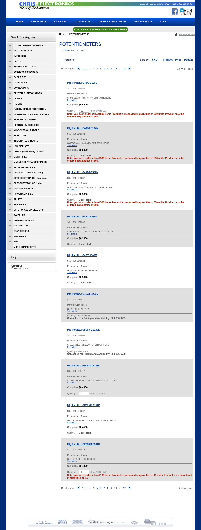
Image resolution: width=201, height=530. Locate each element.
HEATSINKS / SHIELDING (26, 125)
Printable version (187, 34)
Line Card (60, 21)
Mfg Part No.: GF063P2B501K (83, 444)
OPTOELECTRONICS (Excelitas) (30, 178)
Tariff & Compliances (112, 21)
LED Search (38, 21)
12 (124, 68)
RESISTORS (20, 204)
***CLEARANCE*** (23, 51)
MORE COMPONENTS (25, 247)
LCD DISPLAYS (21, 146)
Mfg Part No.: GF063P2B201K (83, 405)
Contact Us (16, 266)
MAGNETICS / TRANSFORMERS (30, 162)
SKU (154, 59)
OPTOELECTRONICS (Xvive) (28, 172)
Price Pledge (143, 21)
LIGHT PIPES (20, 157)
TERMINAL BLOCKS (24, 220)
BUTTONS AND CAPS (25, 66)
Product (168, 59)
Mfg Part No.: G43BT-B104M (82, 128)
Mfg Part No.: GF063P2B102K (83, 329)
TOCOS (66, 50)
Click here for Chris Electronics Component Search (100, 29)
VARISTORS (20, 236)
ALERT (164, 21)
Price (178, 59)
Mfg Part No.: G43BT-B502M (82, 172)
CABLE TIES (20, 77)
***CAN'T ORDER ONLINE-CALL (30, 45)
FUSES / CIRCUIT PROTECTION (30, 109)
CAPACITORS (21, 82)
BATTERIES (20, 56)
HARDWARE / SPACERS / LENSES (31, 114)
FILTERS (18, 104)
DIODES (18, 98)
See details (72, 100)
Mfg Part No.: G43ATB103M (82, 83)
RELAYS (18, 199)
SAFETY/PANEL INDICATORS (29, 210)
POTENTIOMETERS (24, 188)
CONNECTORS (21, 88)
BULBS (17, 61)
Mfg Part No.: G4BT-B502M (82, 255)
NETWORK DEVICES (24, 167)
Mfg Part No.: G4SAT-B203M (82, 294)
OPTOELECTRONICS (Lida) (28, 183)
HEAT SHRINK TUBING (25, 119)
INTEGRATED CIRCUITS (26, 141)
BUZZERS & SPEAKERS (26, 72)
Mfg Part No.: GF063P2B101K (83, 365)
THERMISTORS (21, 226)
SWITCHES (19, 215)
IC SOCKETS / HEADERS (26, 130)
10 (115, 68)
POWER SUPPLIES (23, 194)
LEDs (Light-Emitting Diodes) (29, 151)
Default (188, 59)
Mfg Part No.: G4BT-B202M (82, 216)
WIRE (16, 241)
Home (62, 34)
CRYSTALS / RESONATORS (28, 93)
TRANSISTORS (21, 231)
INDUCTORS (20, 135)
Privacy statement (19, 268)
